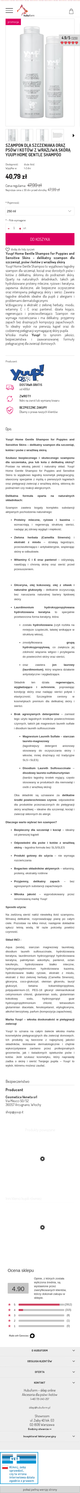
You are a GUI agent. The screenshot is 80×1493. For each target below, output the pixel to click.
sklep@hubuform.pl (39, 1407)
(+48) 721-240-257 (39, 1399)
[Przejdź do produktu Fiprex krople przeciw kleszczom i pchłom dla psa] (40, 1247)
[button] (73, 135)
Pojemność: (13, 202)
